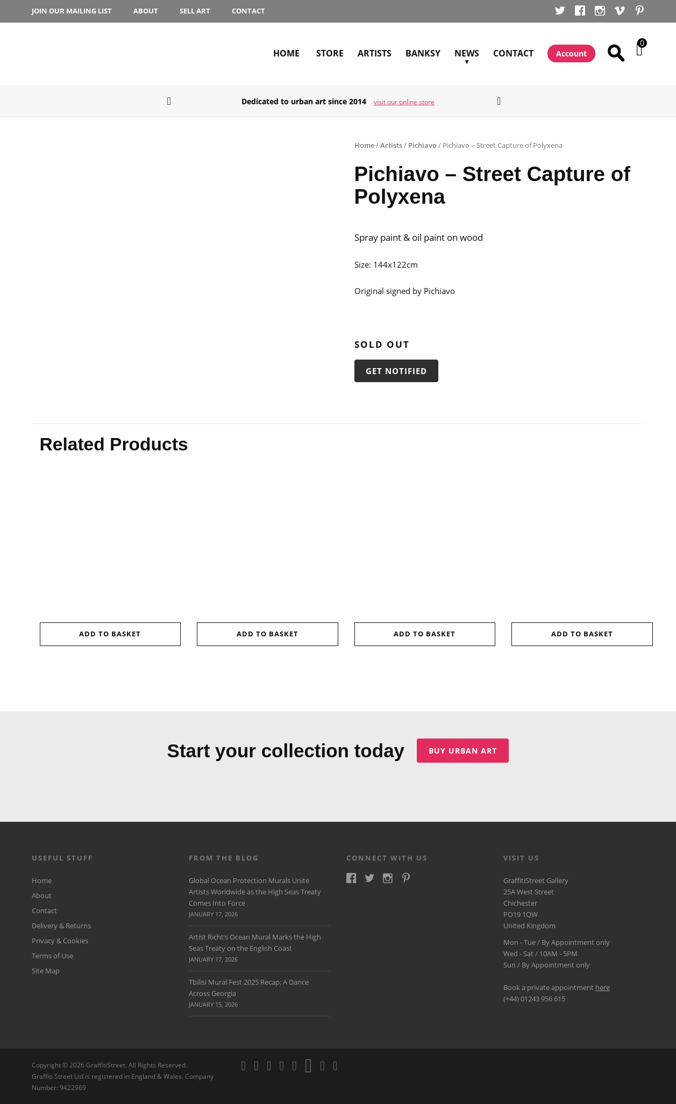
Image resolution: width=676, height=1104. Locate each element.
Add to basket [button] (110, 634)
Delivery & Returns (61, 925)
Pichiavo (422, 145)
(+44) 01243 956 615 (534, 998)
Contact (248, 11)
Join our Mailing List (72, 11)
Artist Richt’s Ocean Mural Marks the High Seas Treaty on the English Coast (259, 949)
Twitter (560, 12)
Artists (375, 53)
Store (330, 53)
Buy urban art (465, 750)
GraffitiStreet (71, 53)
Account (571, 53)
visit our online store (404, 101)
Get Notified (396, 370)
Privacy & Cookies (60, 940)
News (466, 41)
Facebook (580, 12)
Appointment (572, 942)
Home (286, 53)
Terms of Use (52, 955)
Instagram (600, 12)
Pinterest (640, 12)
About (145, 11)
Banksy (422, 53)
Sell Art (195, 11)
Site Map (46, 971)
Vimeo (620, 12)
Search (618, 53)
